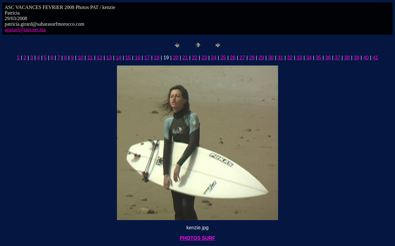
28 (252, 57)
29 (261, 57)
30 (271, 57)
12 (99, 57)
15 (128, 57)
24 (214, 57)
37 (337, 57)
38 (347, 57)
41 (375, 57)
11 (90, 57)
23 (204, 57)
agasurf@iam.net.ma (25, 29)
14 (118, 57)
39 (356, 57)
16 (137, 57)
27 (242, 57)
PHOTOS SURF (197, 238)
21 (185, 57)
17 (147, 57)
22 (195, 57)
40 (366, 57)
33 (299, 57)
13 (109, 57)
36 (328, 57)
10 (80, 57)
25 (223, 57)
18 (157, 57)
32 (290, 57)
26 (232, 57)
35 (318, 57)
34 (309, 57)
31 (280, 57)
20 (175, 57)
